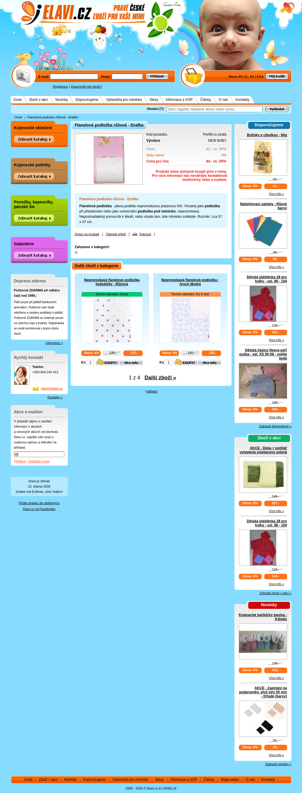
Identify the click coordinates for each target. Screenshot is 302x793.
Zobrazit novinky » (278, 764)
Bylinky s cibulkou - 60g (267, 135)
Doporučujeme (86, 100)
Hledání (153, 108)
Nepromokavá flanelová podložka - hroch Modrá (190, 282)
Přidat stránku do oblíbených (39, 503)
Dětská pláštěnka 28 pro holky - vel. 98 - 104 (267, 279)
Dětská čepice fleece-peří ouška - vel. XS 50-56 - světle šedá (263, 354)
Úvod (17, 100)
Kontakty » (55, 397)
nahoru (151, 391)
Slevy (154, 100)
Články (205, 100)
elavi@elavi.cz (52, 388)
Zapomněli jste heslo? (86, 86)
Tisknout (145, 234)
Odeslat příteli (116, 234)
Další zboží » (160, 378)
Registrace (60, 86)
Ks (83, 362)
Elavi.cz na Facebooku (39, 509)
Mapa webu (230, 780)
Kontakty (242, 100)
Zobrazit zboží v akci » (275, 593)
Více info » (276, 194)
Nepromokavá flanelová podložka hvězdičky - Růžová (111, 282)
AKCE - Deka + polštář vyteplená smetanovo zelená (263, 450)
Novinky (62, 100)
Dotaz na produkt (87, 234)
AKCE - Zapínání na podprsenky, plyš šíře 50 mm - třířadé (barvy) (263, 692)
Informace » (54, 343)
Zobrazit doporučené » (275, 426)
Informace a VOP (179, 100)
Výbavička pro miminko (124, 100)
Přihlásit (19, 461)
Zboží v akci (38, 100)
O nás (223, 100)
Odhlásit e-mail (38, 461)
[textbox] (215, 109)
